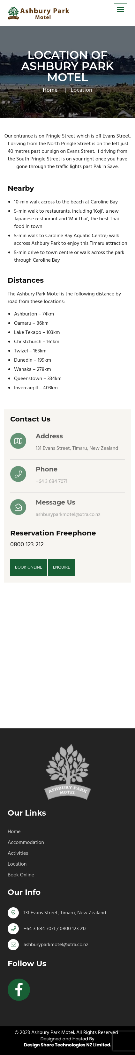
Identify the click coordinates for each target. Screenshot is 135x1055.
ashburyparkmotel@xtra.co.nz (68, 516)
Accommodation (26, 842)
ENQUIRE (61, 567)
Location (17, 864)
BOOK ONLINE (28, 567)
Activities (18, 853)
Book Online (21, 875)
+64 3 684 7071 (51, 482)
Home (50, 90)
